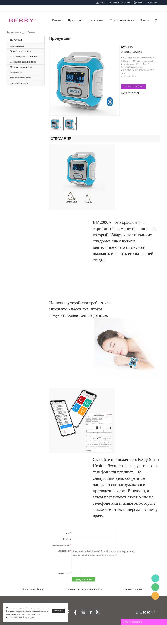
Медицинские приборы (20, 78)
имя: (68, 533)
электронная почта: (61, 545)
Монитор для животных (21, 67)
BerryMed (155, 578)
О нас (143, 20)
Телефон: (67, 539)
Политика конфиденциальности (84, 589)
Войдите (103, 2)
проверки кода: (63, 573)
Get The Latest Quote (133, 86)
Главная (56, 20)
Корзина (140, 2)
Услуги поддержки (121, 20)
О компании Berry (32, 589)
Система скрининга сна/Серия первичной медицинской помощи (25, 57)
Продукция (74, 20)
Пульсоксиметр (17, 46)
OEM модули (16, 72)
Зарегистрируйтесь (121, 2)
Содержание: (64, 551)
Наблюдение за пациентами (23, 62)
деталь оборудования (19, 83)
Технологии (96, 20)
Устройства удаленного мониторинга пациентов (21, 52)
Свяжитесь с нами (134, 589)
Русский (152, 2)
